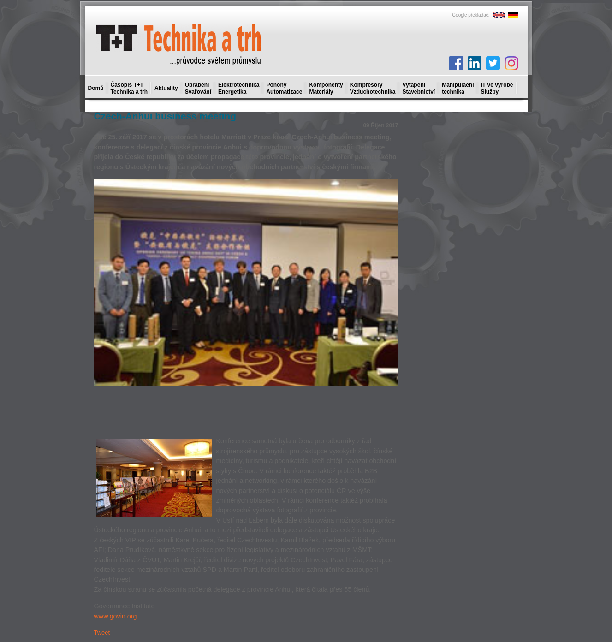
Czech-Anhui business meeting (165, 116)
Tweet (102, 632)
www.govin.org (115, 616)
